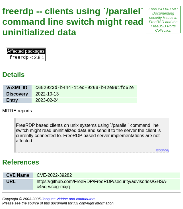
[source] (162, 150)
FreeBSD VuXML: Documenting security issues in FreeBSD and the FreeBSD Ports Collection (163, 20)
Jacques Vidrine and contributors (68, 199)
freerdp (18, 57)
